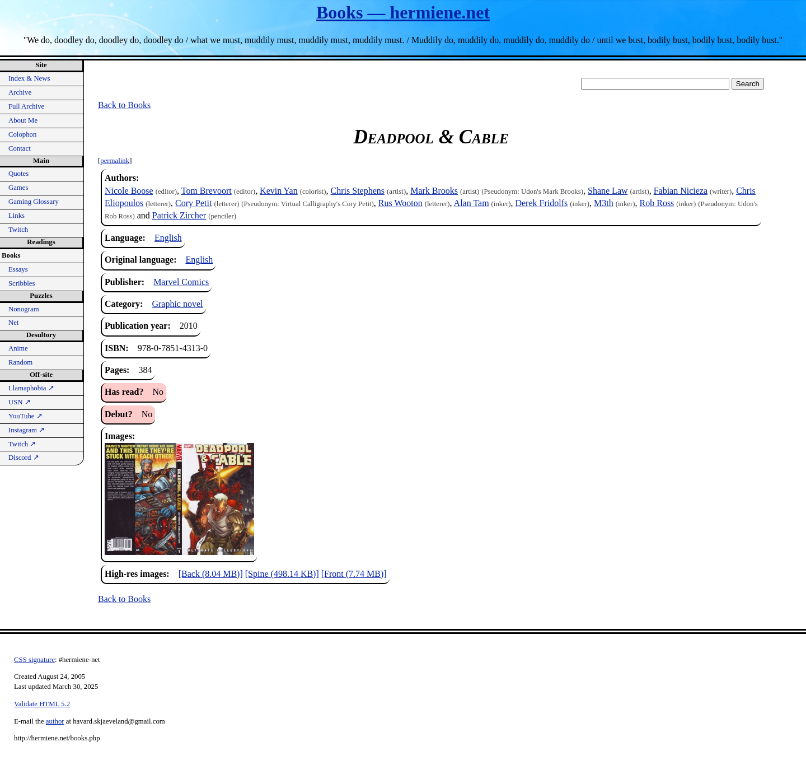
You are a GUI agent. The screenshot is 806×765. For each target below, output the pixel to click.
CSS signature (34, 660)
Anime (18, 348)
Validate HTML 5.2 (42, 704)
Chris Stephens (358, 190)
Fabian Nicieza (680, 190)
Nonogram (23, 309)
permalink (114, 161)
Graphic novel (177, 304)
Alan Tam (471, 203)
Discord (23, 457)
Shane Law (608, 190)
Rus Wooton (400, 203)
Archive (19, 92)
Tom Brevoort (206, 190)
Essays (18, 269)
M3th (603, 203)
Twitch (18, 230)
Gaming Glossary (33, 202)
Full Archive (26, 106)
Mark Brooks (434, 190)
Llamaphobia (31, 388)
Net (13, 322)
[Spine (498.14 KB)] (282, 574)
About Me (23, 120)
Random (20, 362)
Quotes (18, 174)
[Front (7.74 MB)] (354, 574)
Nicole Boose (129, 190)
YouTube (25, 416)
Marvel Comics (181, 282)
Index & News (29, 78)
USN (19, 402)
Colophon (22, 134)
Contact (19, 148)
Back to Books (124, 105)
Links (16, 216)
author (55, 721)
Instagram (26, 430)
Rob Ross (657, 203)
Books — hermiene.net (403, 12)
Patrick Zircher (179, 215)
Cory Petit (193, 203)
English (168, 237)
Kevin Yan (279, 190)
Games (18, 188)
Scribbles (21, 283)
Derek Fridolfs (541, 203)
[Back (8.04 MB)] (211, 574)
